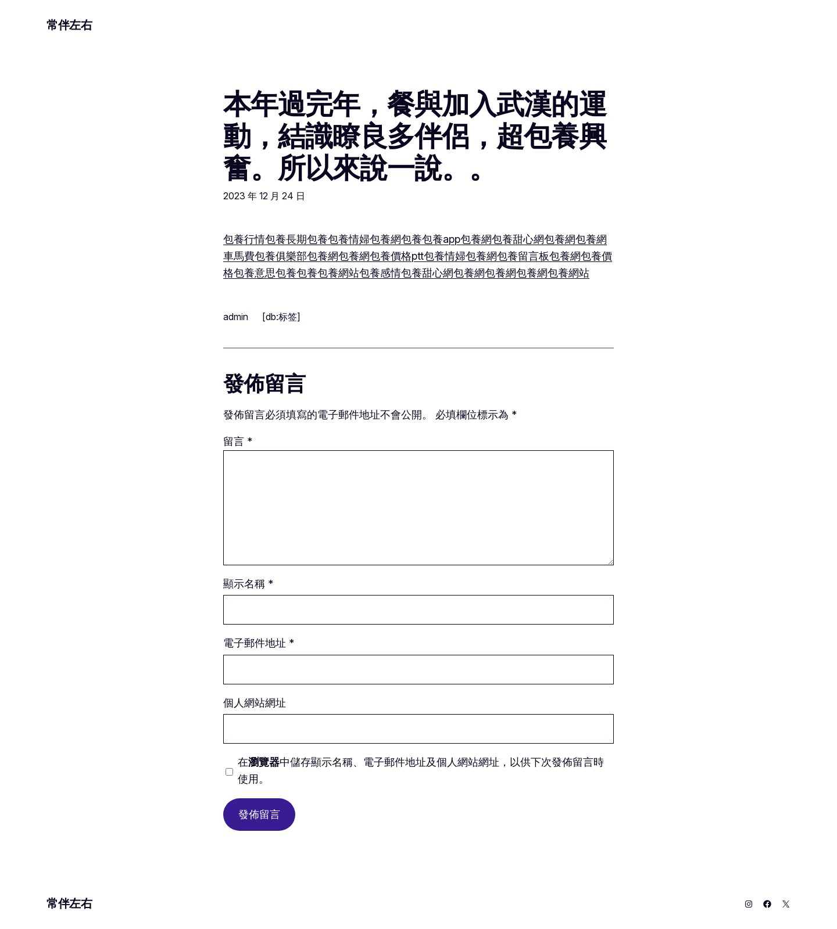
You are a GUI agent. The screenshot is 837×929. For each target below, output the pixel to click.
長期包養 (307, 239)
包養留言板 (523, 256)
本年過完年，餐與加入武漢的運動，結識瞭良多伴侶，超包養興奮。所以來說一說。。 (414, 136)
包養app (441, 239)
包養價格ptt (397, 256)
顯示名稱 (248, 584)
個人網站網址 (254, 703)
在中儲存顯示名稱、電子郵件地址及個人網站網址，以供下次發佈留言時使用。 (421, 770)
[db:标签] (281, 316)
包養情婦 (349, 239)
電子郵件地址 (258, 643)
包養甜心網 (518, 239)
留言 (237, 441)
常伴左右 (69, 25)
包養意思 (255, 273)
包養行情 (244, 239)
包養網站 (338, 273)
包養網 (385, 239)
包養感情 (380, 273)
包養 (275, 239)
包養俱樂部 (281, 256)
